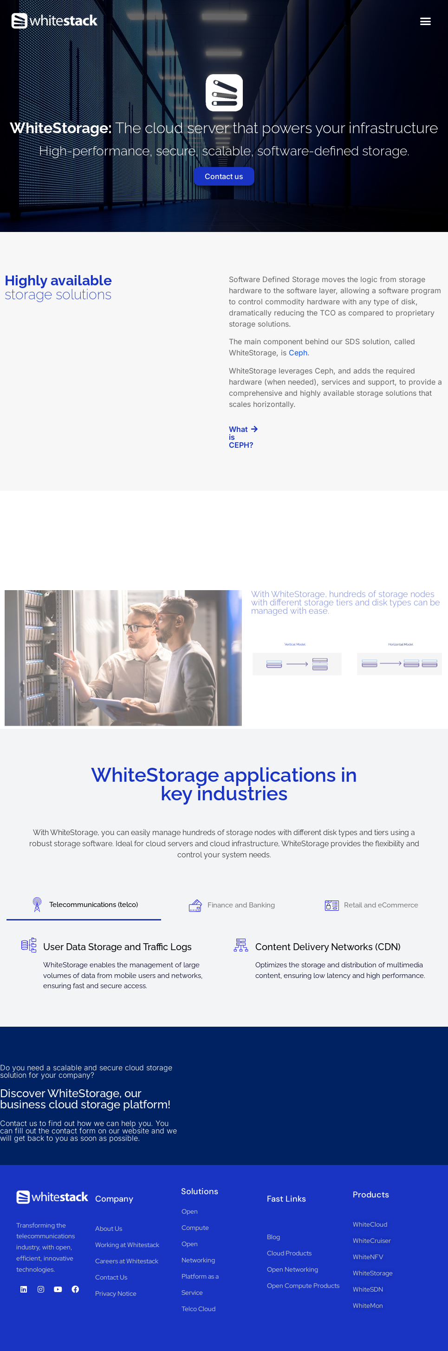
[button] (426, 21)
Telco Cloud (198, 1309)
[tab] (83, 905)
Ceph (298, 352)
